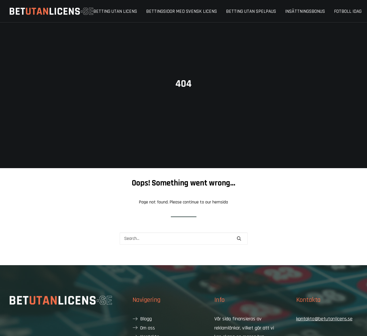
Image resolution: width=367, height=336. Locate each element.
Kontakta (149, 326)
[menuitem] (117, 11)
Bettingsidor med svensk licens (181, 11)
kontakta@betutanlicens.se (324, 308)
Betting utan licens (115, 11)
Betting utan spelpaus (251, 11)
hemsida (220, 192)
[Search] (184, 228)
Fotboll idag (348, 11)
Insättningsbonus (305, 11)
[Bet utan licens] (51, 11)
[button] (239, 227)
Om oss (147, 317)
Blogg (146, 308)
